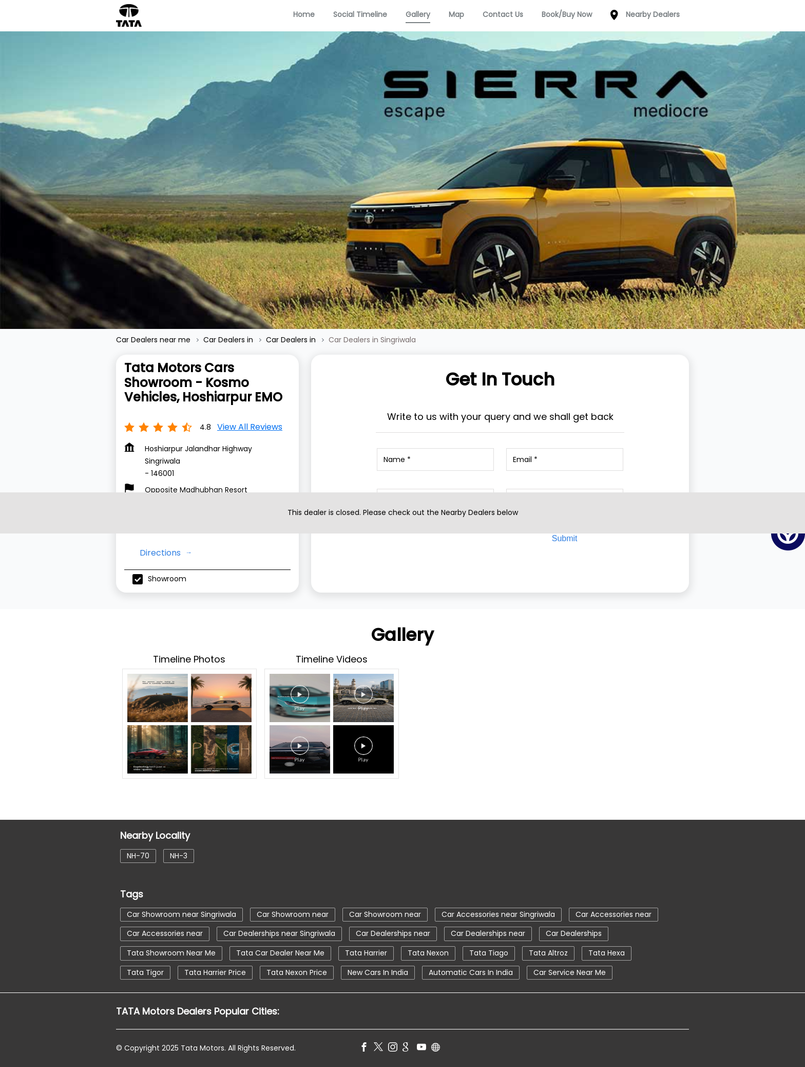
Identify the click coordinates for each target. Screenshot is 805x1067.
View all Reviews (249, 427)
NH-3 (178, 856)
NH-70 (138, 856)
